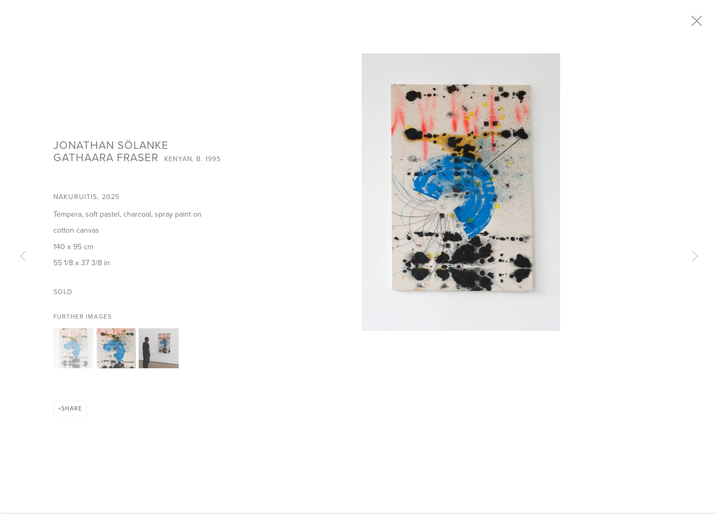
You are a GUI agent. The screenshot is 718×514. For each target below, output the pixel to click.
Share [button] (71, 411)
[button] (73, 351)
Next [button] (695, 257)
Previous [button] (23, 257)
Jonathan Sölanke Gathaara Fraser (111, 154)
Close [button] (698, 24)
